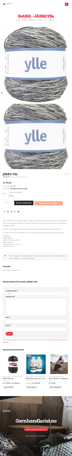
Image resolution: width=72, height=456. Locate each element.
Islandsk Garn (33, 376)
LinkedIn (11, 211)
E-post (8, 325)
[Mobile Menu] (66, 4)
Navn (8, 317)
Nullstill (11, 195)
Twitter (7, 211)
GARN (11, 188)
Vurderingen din (12, 291)
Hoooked (13, 376)
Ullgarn (24, 188)
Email (18, 211)
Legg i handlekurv (24, 203)
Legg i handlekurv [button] (55, 387)
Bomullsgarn (6, 376)
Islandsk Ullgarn (42, 376)
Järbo (50, 376)
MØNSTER (61, 376)
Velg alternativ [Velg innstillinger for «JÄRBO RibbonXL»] (8, 387)
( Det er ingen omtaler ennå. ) (19, 177)
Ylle (4, 193)
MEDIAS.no (43, 436)
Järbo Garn (17, 188)
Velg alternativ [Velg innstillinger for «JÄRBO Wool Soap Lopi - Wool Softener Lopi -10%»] (31, 387)
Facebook (4, 211)
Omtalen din (10, 296)
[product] (13, 364)
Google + (14, 211)
